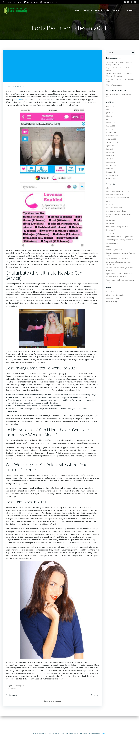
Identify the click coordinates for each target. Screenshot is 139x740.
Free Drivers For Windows (114, 206)
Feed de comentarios (112, 294)
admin (10, 88)
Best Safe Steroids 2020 (113, 193)
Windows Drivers (111, 239)
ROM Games (109, 219)
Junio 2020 (109, 150)
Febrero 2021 (110, 124)
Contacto (118, 10)
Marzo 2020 (109, 160)
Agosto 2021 (109, 104)
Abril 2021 (108, 117)
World (107, 242)
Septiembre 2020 (111, 140)
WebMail (130, 10)
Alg (106, 186)
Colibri (103, 733)
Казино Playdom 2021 (113, 245)
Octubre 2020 (110, 137)
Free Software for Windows (115, 209)
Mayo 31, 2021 (20, 88)
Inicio (78, 10)
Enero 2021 (109, 127)
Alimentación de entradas (114, 291)
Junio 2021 (109, 111)
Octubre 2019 (110, 177)
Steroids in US (110, 229)
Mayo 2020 (109, 154)
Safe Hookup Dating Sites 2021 (116, 222)
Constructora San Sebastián (97, 10)
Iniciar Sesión (110, 287)
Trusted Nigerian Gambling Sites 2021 (118, 235)
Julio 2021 (108, 107)
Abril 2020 (108, 157)
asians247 (18, 101)
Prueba (132, 95)
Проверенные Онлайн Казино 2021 (118, 269)
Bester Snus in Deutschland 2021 (117, 196)
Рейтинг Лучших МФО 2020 (115, 272)
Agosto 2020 (109, 144)
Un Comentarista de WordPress (116, 95)
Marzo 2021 (109, 121)
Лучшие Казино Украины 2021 (116, 254)
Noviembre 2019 (111, 173)
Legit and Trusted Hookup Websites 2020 (120, 212)
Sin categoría (19, 696)
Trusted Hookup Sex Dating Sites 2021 (119, 232)
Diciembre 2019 (111, 170)
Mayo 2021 (109, 114)
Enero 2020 (109, 167)
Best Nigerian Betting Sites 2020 (116, 189)
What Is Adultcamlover (113, 86)
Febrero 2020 (110, 163)
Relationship (109, 216)
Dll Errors (108, 202)
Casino (107, 199)
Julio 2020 (108, 147)
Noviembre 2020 (111, 134)
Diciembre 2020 (111, 131)
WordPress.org (110, 297)
